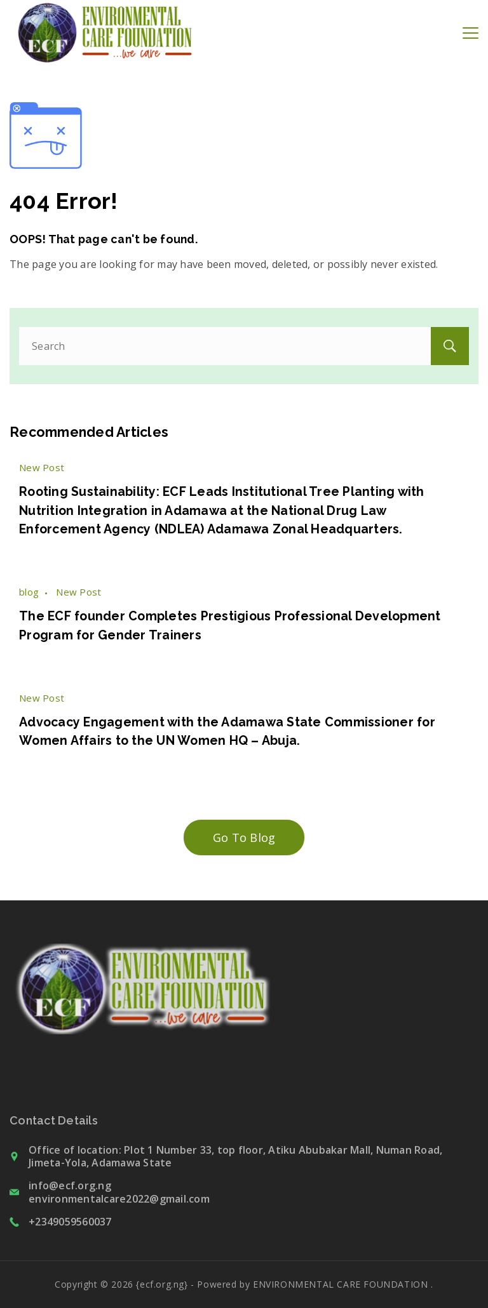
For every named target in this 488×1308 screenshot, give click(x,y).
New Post (41, 467)
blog (29, 591)
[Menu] (470, 33)
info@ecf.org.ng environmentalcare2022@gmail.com (119, 1192)
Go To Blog (244, 837)
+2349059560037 (70, 1222)
